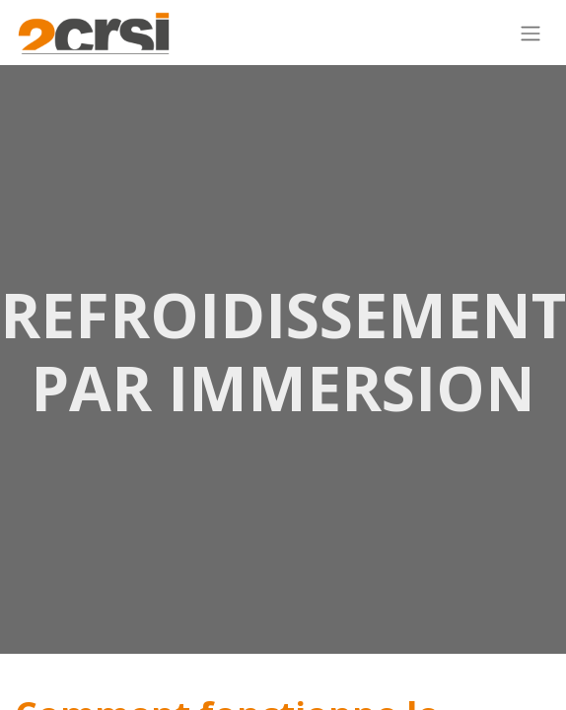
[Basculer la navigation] (530, 32)
